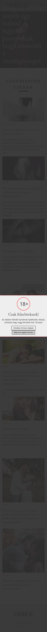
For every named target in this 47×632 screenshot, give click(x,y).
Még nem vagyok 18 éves (23, 332)
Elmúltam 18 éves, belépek (24, 328)
